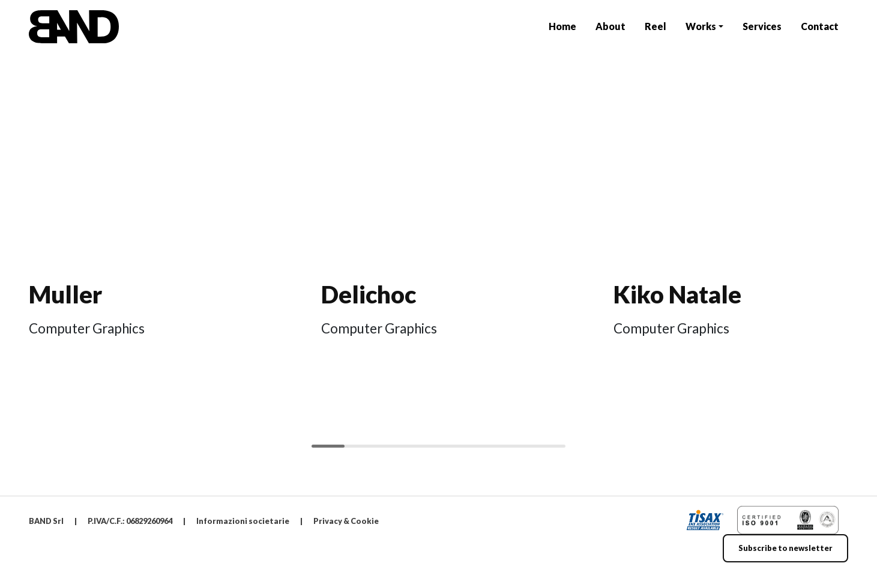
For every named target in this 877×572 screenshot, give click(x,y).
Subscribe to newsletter (785, 548)
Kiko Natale (677, 294)
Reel (655, 26)
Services (762, 26)
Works (701, 26)
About (610, 26)
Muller (65, 294)
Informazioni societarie (242, 521)
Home (562, 26)
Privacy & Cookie (346, 521)
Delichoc (368, 294)
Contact (820, 26)
